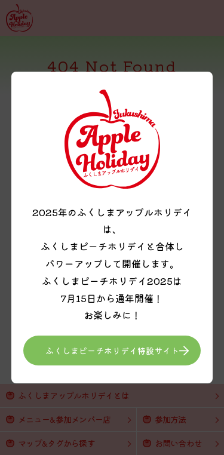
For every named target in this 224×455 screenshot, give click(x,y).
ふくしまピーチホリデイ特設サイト (112, 350)
